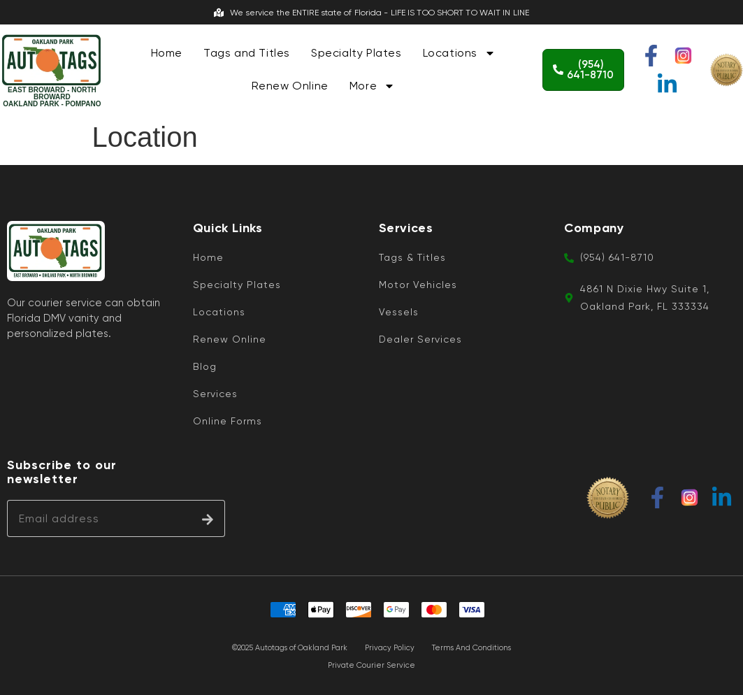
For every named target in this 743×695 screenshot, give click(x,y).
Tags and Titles (246, 52)
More (372, 86)
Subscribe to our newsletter (62, 472)
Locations (459, 53)
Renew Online (290, 85)
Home (166, 52)
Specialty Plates (356, 52)
